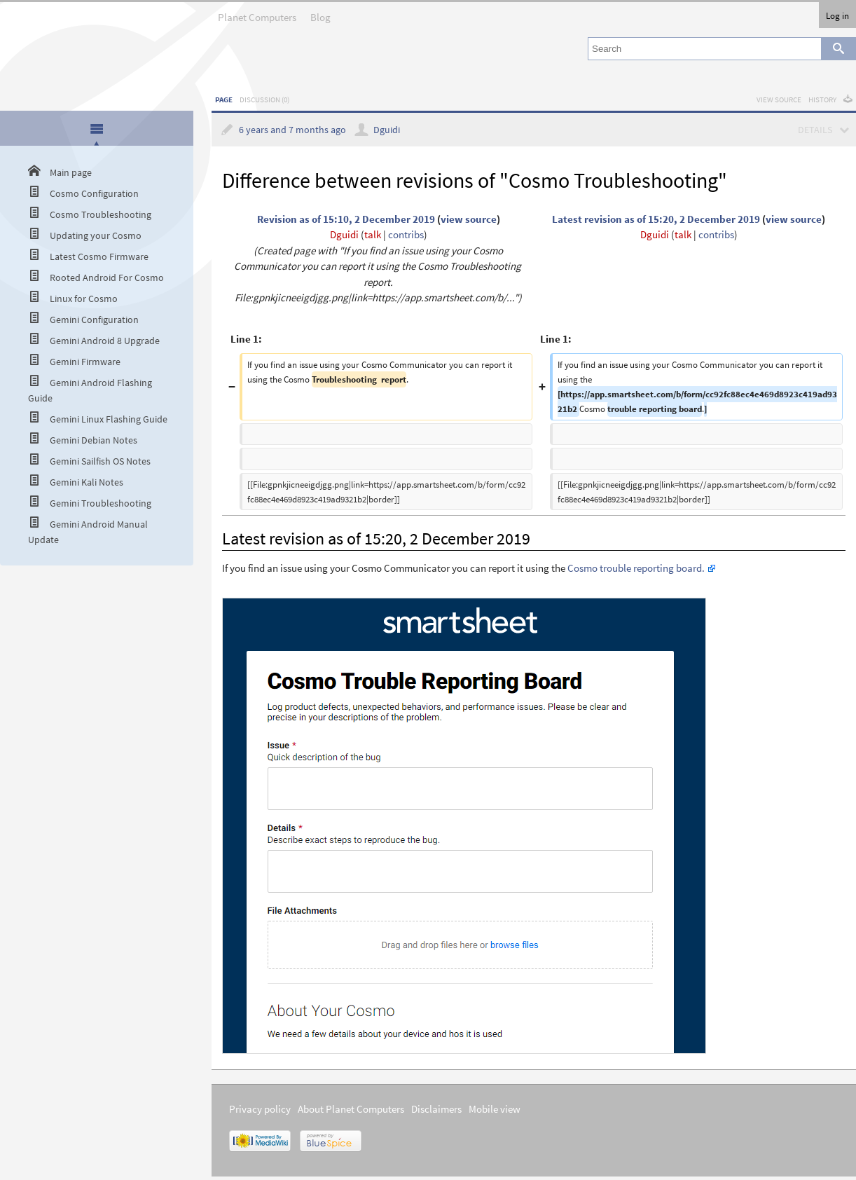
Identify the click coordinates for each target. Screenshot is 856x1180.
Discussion (264, 99)
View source (779, 99)
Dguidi (386, 130)
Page (224, 99)
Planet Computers (257, 13)
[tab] (97, 129)
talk (372, 234)
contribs (406, 234)
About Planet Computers (351, 1109)
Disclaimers (436, 1109)
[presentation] (96, 128)
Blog (320, 13)
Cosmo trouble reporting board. (636, 568)
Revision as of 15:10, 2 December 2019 (346, 219)
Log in (837, 15)
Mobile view (494, 1109)
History (822, 99)
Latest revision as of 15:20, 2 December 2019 (656, 219)
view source (469, 219)
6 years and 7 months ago (292, 130)
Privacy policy (260, 1109)
